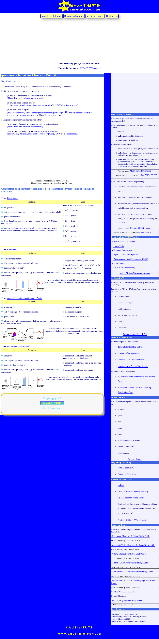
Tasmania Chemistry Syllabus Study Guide (129, 563)
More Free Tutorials (52, 16)
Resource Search (135, 459)
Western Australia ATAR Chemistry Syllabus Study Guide (133, 581)
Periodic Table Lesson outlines (131, 359)
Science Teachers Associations (131, 498)
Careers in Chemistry (127, 474)
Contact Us (111, 16)
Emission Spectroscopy (123, 250)
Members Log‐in (95, 16)
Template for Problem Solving (131, 347)
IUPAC (121, 485)
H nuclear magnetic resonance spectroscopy (44, 112)
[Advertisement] (79, 40)
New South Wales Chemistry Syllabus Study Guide (133, 545)
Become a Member (74, 16)
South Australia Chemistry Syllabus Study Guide (132, 572)
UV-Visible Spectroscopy (66, 105)
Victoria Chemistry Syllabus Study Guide (128, 554)
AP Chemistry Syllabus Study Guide (126, 600)
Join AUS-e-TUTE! (52, 403)
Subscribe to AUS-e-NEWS (135, 334)
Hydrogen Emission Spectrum (126, 254)
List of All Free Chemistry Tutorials (135, 273)
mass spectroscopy (16, 113)
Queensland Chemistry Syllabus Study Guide (130, 536)
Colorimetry (12, 249)
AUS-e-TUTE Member (89, 68)
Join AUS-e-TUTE (149, 175)
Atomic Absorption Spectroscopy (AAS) (37, 105)
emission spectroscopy (32, 98)
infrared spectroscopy (29, 115)
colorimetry (13, 105)
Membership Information (140, 171)
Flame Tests (13, 98)
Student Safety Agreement (129, 353)
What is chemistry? (126, 468)
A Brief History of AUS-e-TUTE (132, 520)
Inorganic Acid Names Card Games (133, 366)
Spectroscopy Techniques (124, 241)
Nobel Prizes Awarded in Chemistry (133, 491)
